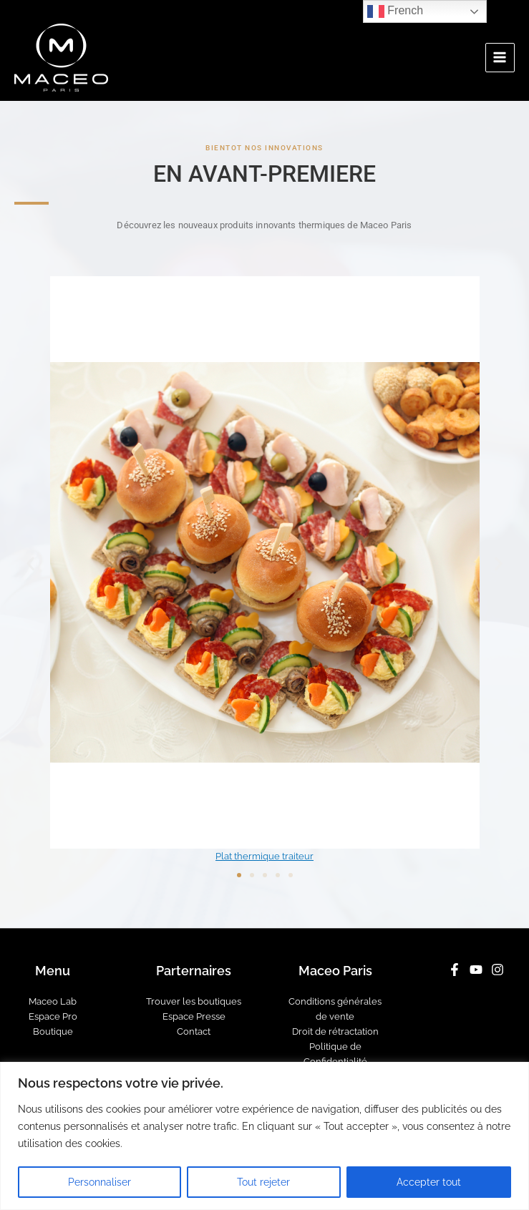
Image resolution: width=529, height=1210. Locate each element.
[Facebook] (454, 969)
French (395, 11)
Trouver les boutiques (193, 1001)
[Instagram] (497, 969)
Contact (193, 1031)
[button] (30, 563)
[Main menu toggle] (500, 57)
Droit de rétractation (335, 1031)
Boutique (53, 1031)
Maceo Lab (53, 1001)
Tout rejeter (263, 1182)
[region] (264, 1136)
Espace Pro (53, 1016)
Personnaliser (99, 1182)
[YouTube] (476, 969)
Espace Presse (193, 1016)
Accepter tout (429, 1182)
